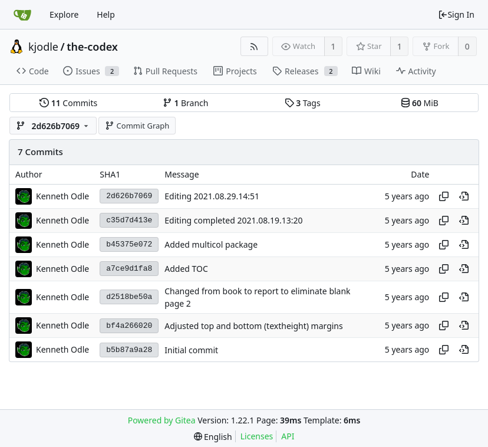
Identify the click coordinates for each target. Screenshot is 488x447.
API (287, 436)
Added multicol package (211, 244)
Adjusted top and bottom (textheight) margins (253, 325)
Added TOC (186, 268)
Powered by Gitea (162, 420)
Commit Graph (137, 125)
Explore (64, 14)
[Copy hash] (444, 196)
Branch (186, 103)
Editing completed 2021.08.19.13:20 (233, 220)
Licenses (256, 436)
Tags (303, 103)
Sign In (456, 14)
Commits (68, 103)
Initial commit (191, 350)
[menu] (213, 436)
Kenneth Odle (62, 196)
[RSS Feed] (254, 46)
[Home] (22, 14)
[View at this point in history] (464, 196)
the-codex (92, 46)
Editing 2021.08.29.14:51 (211, 196)
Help (106, 14)
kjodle (43, 46)
